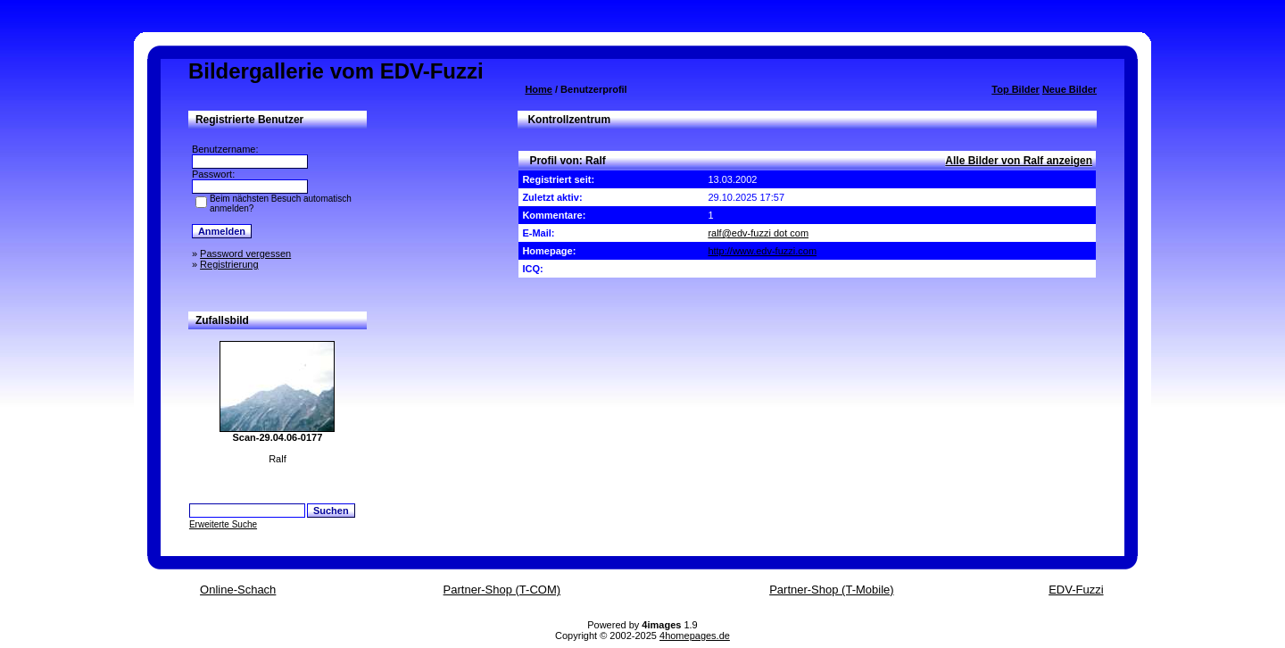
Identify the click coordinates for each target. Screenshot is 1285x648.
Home (538, 89)
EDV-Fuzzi (1076, 589)
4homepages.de (694, 635)
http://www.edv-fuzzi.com (762, 250)
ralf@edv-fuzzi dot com (758, 233)
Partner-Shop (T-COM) (502, 589)
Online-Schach (238, 589)
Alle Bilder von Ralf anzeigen (1018, 160)
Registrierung (229, 264)
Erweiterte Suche (223, 524)
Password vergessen (245, 253)
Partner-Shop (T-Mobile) (831, 589)
